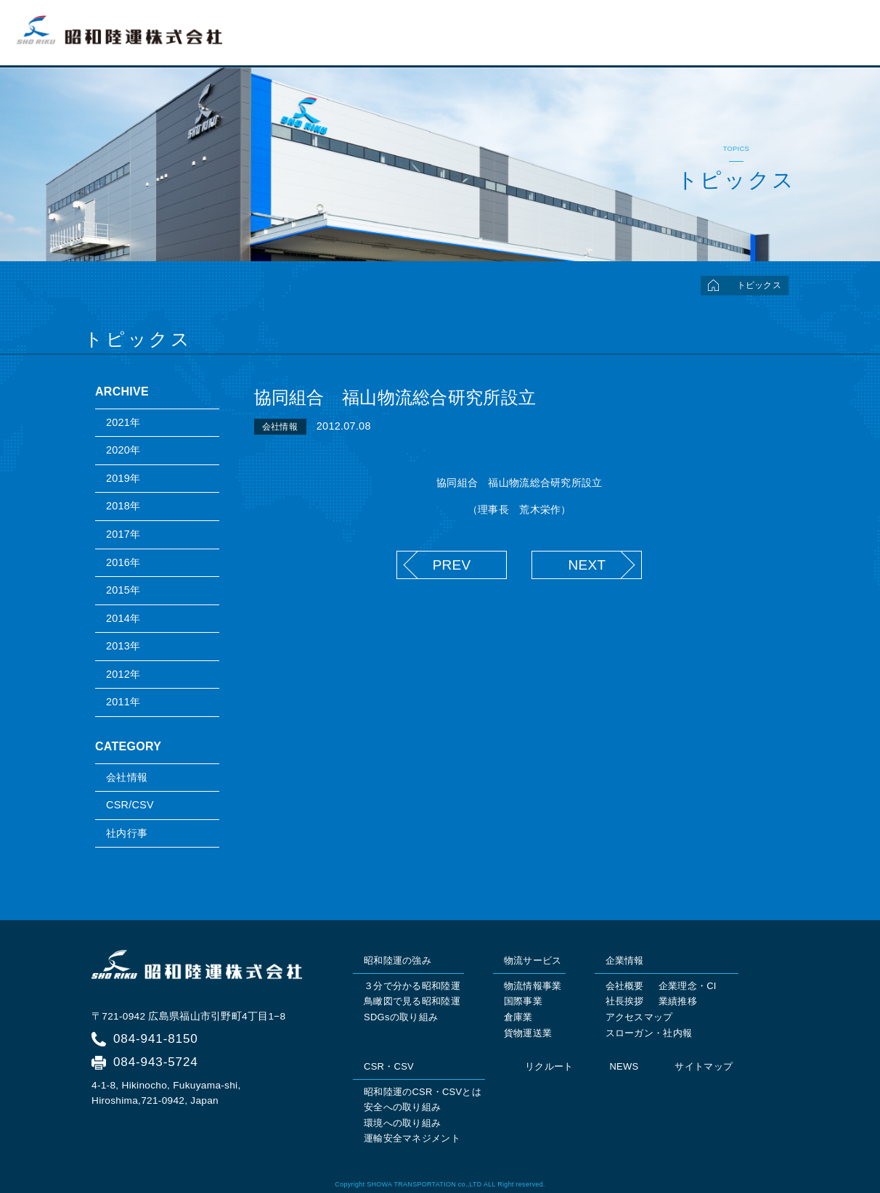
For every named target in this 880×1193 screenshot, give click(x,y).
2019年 (123, 478)
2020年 (123, 450)
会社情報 (126, 777)
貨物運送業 (528, 1033)
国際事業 (523, 1001)
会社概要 (625, 985)
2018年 (123, 506)
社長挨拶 (625, 1001)
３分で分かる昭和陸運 (412, 985)
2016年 (123, 562)
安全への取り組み (402, 1107)
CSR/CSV (130, 805)
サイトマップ (704, 1066)
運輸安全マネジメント (412, 1138)
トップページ (427, 40)
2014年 (123, 618)
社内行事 (126, 833)
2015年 (123, 590)
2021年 (123, 422)
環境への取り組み (402, 1123)
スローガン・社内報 (649, 1033)
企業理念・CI (688, 985)
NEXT (587, 565)
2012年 (123, 674)
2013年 (123, 646)
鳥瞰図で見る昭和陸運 (412, 1001)
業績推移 (678, 1001)
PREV (452, 565)
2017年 (123, 534)
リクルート (829, 40)
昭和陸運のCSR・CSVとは (422, 1091)
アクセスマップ (639, 1017)
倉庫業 (518, 1017)
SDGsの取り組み (401, 1017)
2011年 (123, 702)
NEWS (623, 1066)
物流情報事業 (533, 985)
